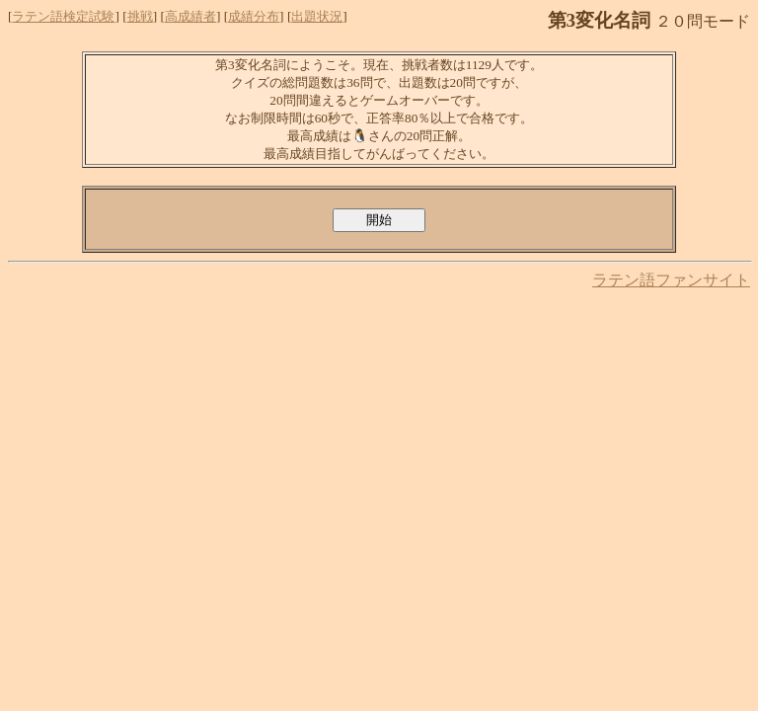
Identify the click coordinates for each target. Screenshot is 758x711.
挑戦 (140, 16)
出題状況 (316, 16)
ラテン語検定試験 (63, 16)
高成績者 (190, 16)
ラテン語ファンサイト (671, 280)
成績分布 (253, 16)
